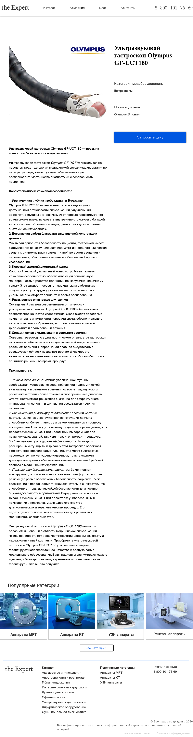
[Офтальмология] (67, 697)
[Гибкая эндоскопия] (67, 682)
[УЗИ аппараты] (125, 682)
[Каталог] (67, 667)
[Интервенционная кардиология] (67, 687)
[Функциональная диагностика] (67, 712)
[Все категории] (96, 648)
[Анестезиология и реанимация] (67, 677)
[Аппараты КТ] (125, 677)
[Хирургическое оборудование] (67, 707)
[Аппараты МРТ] (125, 672)
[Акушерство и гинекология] (67, 672)
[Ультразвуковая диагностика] (67, 702)
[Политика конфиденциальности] (175, 733)
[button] (150, 137)
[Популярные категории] (125, 667)
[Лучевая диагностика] (67, 692)
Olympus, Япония (126, 114)
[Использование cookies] (137, 733)
